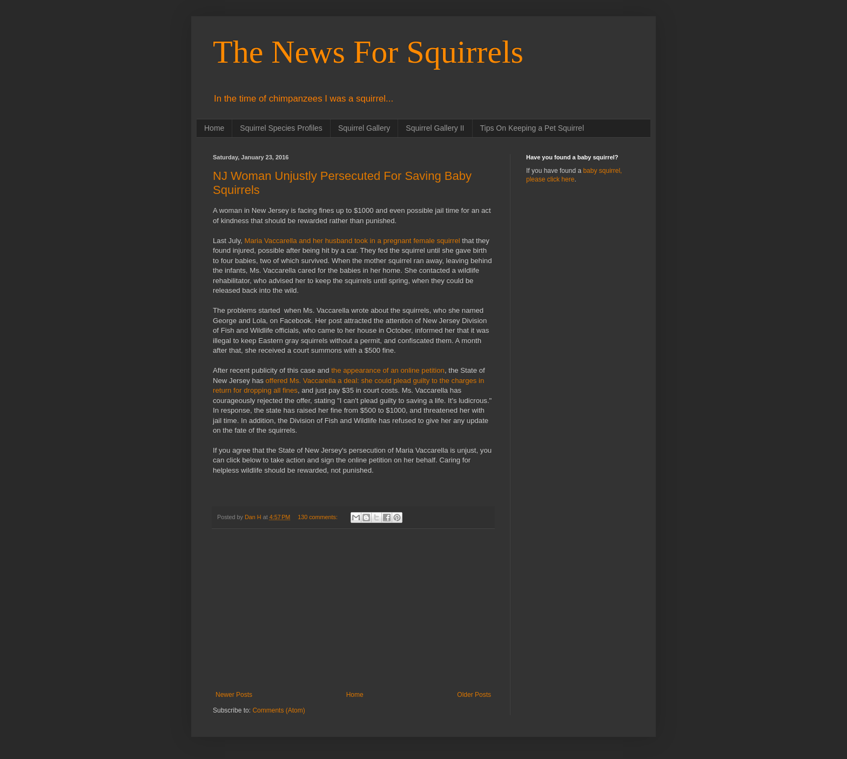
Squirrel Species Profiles (281, 128)
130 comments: (318, 517)
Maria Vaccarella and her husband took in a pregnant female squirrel (352, 241)
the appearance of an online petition (387, 370)
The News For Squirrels (368, 52)
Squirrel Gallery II (435, 128)
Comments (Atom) (278, 710)
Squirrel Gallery (364, 128)
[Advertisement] (353, 609)
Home (214, 128)
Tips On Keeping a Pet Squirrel (532, 128)
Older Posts (474, 694)
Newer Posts (234, 694)
